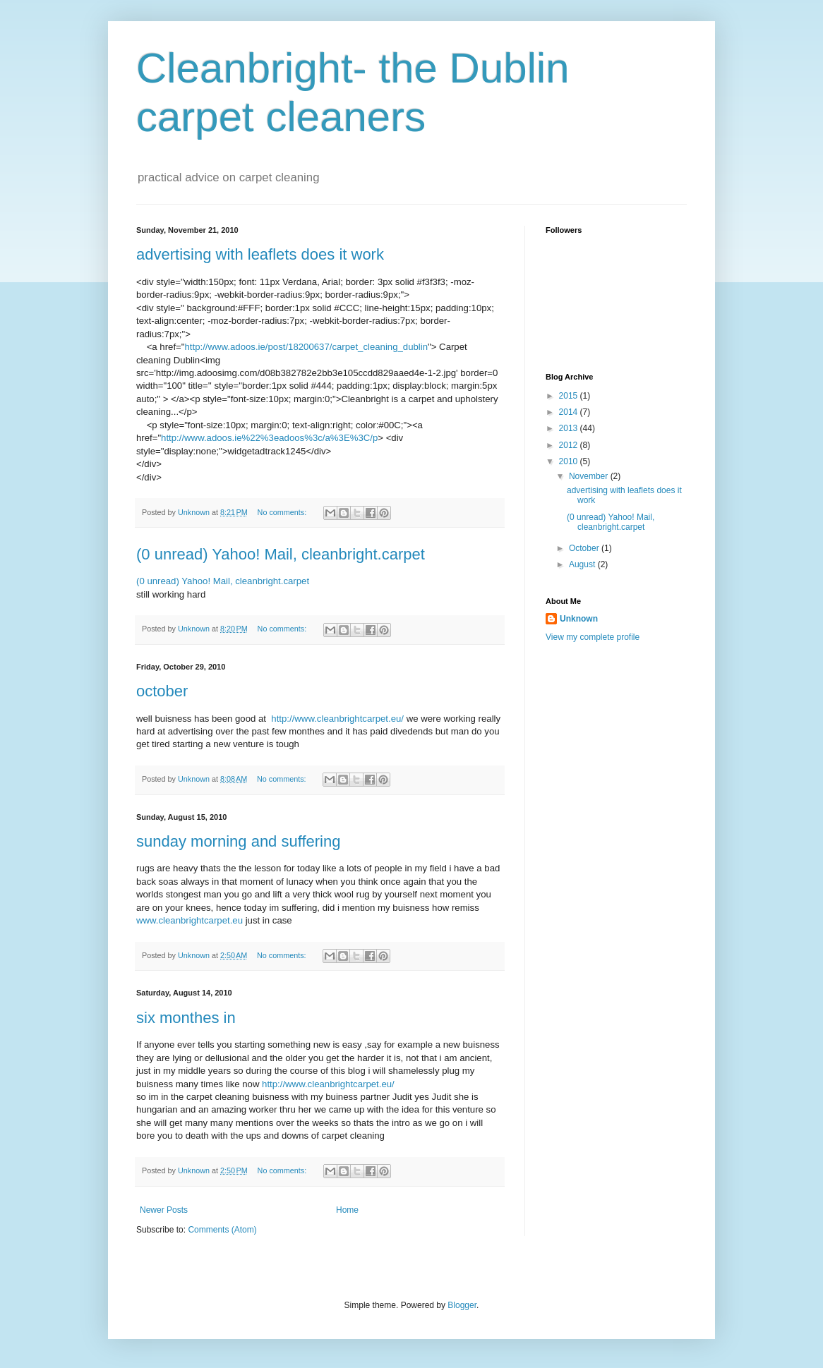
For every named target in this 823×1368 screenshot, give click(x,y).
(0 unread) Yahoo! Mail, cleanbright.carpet (280, 554)
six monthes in (186, 1018)
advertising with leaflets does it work (260, 254)
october (162, 691)
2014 (569, 412)
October (585, 548)
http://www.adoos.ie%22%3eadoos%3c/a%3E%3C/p (269, 437)
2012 (569, 445)
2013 (569, 428)
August (583, 564)
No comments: (283, 512)
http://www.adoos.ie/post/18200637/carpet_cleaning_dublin (306, 346)
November (590, 476)
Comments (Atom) (222, 1230)
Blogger (461, 1305)
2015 (569, 396)
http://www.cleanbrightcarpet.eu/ (337, 718)
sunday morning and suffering (238, 841)
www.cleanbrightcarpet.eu (189, 920)
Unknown (579, 619)
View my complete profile (592, 637)
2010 (569, 461)
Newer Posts (164, 1210)
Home (347, 1210)
